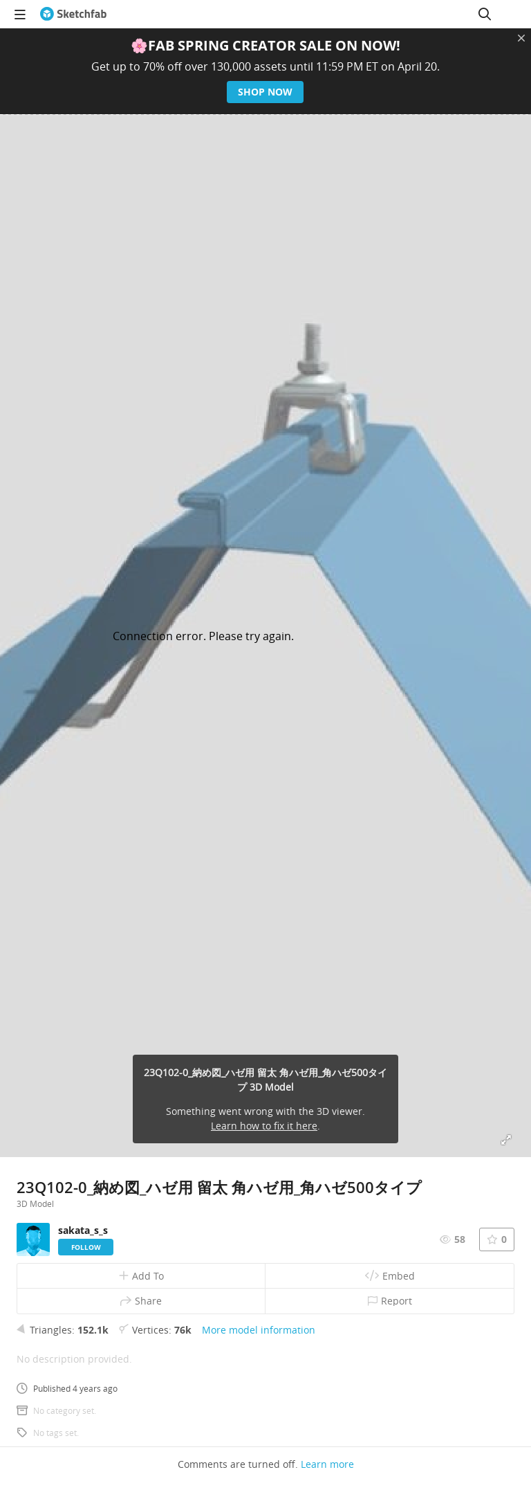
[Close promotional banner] (521, 38)
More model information (258, 1329)
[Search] (484, 13)
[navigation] (20, 13)
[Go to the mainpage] (73, 14)
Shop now (266, 91)
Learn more (327, 1464)
